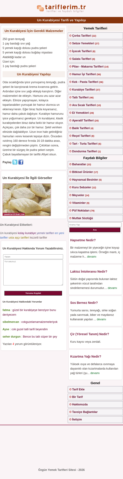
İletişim (77, 419)
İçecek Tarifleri (82, 51)
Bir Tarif (77, 397)
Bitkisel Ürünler (82, 172)
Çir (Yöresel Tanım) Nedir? (89, 334)
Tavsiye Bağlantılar (85, 412)
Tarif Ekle (78, 389)
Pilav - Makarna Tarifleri (87, 66)
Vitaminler (79, 202)
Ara (95, 230)
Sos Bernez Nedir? (84, 302)
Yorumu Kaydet (33, 298)
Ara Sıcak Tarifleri (84, 105)
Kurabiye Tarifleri (83, 89)
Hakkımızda (80, 404)
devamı (91, 256)
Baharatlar (79, 164)
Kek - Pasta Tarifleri (85, 82)
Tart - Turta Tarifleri (84, 143)
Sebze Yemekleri (83, 43)
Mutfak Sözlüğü (82, 218)
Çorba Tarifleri (81, 35)
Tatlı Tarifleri (80, 97)
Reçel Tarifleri (81, 135)
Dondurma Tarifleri (84, 151)
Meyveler (78, 195)
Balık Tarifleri (81, 128)
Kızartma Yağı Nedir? (85, 356)
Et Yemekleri (80, 112)
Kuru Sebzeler (81, 187)
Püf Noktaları (81, 210)
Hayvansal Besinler (85, 179)
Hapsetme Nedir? (83, 240)
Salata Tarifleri (81, 58)
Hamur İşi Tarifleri (84, 74)
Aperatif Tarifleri (83, 120)
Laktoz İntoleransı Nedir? (88, 271)
